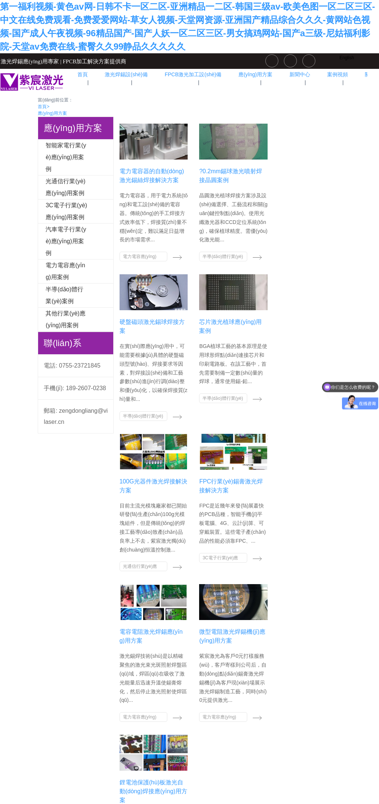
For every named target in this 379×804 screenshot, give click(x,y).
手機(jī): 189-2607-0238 (75, 388)
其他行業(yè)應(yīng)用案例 (65, 319)
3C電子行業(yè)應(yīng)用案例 (66, 211)
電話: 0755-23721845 (72, 365)
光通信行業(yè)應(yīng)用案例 (65, 187)
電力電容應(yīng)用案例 (65, 271)
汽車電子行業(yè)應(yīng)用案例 (66, 241)
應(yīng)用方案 (52, 113)
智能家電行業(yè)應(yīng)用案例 (66, 157)
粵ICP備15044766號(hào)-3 (189, 775)
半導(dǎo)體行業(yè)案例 (64, 295)
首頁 (43, 106)
